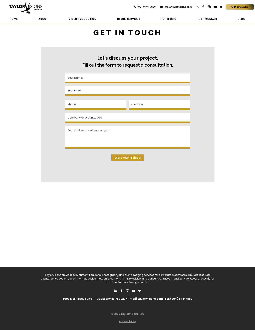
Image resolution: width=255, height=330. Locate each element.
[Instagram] (209, 7)
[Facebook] (203, 7)
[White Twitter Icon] (139, 291)
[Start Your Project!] (127, 157)
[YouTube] (215, 7)
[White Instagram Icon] (127, 291)
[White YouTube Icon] (133, 291)
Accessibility (127, 321)
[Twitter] (221, 7)
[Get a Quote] (240, 7)
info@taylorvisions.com (146, 299)
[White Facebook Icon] (121, 291)
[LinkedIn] (197, 7)
